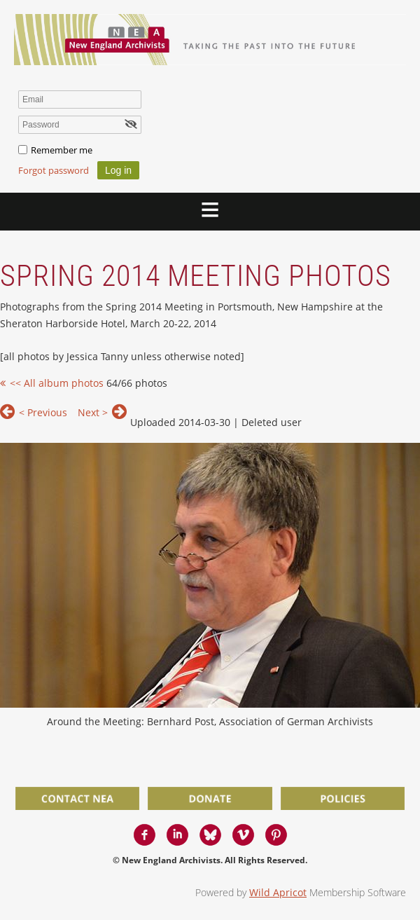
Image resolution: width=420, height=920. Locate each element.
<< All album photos (57, 383)
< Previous (43, 412)
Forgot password (53, 170)
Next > (93, 412)
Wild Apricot (278, 892)
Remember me (61, 150)
